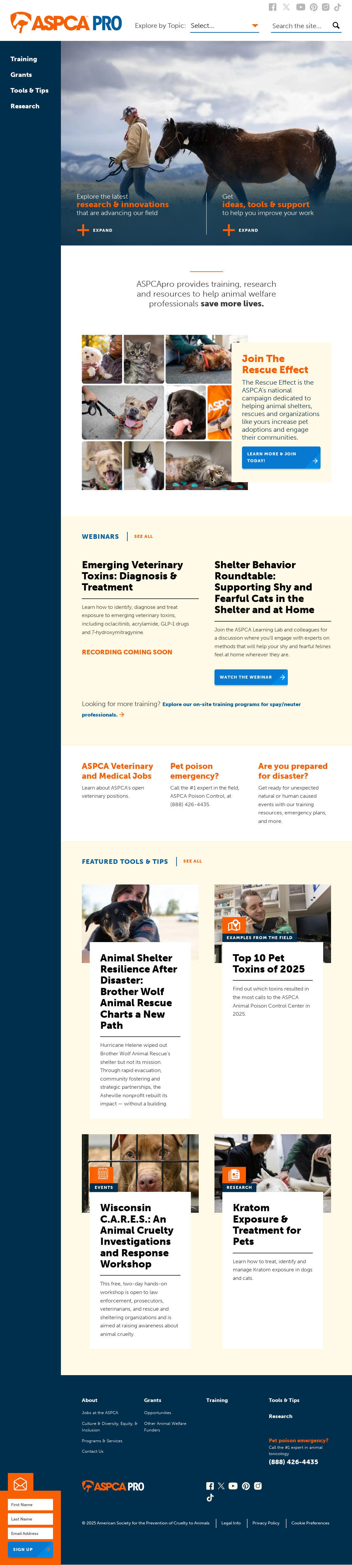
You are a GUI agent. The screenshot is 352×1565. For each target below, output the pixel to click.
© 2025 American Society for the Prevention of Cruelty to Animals (146, 1522)
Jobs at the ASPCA (100, 1412)
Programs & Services (102, 1440)
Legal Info (231, 1522)
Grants (21, 75)
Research (25, 106)
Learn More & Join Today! (271, 457)
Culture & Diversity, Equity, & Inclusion (110, 1426)
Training (23, 59)
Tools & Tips (29, 90)
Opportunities (157, 1412)
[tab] (134, 211)
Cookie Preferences (310, 1522)
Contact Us (92, 1451)
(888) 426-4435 (293, 1462)
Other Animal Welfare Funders (165, 1426)
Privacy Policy (266, 1522)
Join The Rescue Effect (275, 364)
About (90, 1400)
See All (143, 536)
